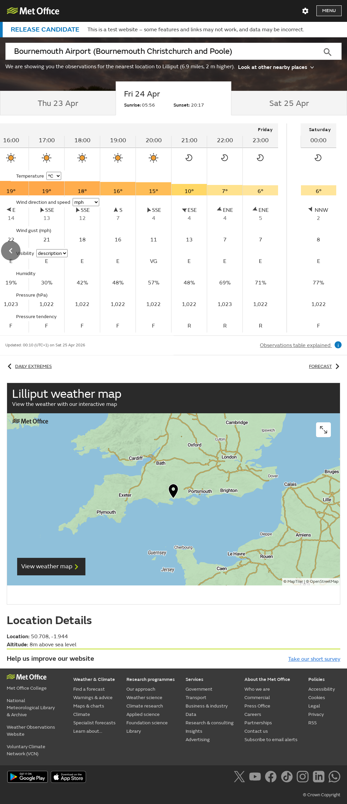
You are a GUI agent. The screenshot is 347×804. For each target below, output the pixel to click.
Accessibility (321, 689)
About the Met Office (267, 679)
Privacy (316, 714)
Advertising (198, 739)
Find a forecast (89, 689)
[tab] (58, 103)
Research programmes (150, 679)
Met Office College (27, 688)
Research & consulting (210, 723)
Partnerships (258, 723)
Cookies (316, 697)
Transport (196, 697)
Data (191, 714)
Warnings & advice (93, 697)
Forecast (325, 366)
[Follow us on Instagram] (304, 778)
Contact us (256, 731)
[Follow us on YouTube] (256, 778)
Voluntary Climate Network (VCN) (26, 750)
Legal (314, 706)
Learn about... (87, 731)
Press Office (257, 706)
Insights (194, 731)
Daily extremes (28, 366)
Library (133, 731)
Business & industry (207, 706)
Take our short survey (314, 659)
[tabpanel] (318, 228)
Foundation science (147, 723)
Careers (252, 714)
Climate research (144, 706)
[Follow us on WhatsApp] (334, 778)
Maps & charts (88, 706)
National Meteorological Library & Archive (31, 708)
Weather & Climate (94, 679)
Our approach (140, 689)
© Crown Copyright (321, 795)
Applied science (143, 714)
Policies (316, 679)
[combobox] (159, 51)
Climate (81, 714)
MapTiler (295, 581)
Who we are (257, 689)
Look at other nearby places (276, 67)
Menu (329, 10)
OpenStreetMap (324, 581)
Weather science (144, 697)
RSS (312, 723)
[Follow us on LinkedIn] (320, 778)
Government (199, 689)
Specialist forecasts (94, 723)
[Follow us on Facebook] (272, 778)
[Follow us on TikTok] (288, 778)
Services (194, 679)
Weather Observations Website (31, 730)
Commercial (257, 697)
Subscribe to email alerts (271, 739)
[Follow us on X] (240, 778)
